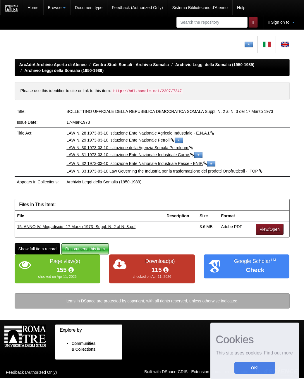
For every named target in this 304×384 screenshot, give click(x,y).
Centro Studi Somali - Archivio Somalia (131, 64)
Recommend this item (85, 249)
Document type (88, 7)
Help (241, 7)
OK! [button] (255, 368)
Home (33, 7)
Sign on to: (281, 22)
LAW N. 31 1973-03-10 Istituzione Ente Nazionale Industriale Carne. (134, 154)
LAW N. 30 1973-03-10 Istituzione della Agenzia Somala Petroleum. (129, 147)
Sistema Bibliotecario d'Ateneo (200, 7)
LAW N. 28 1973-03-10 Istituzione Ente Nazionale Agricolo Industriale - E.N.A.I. (140, 133)
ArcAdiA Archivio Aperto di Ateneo (53, 64)
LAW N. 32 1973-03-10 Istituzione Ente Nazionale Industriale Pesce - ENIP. (141, 163)
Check (255, 269)
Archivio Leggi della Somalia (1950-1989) (215, 64)
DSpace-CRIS (175, 371)
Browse (57, 7)
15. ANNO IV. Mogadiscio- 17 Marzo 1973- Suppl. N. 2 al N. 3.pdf (76, 226)
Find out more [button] (278, 352)
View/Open (269, 229)
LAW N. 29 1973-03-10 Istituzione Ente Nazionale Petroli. (124, 140)
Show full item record (37, 249)
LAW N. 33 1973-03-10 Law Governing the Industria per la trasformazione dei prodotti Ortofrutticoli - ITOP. (164, 171)
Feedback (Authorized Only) (137, 7)
